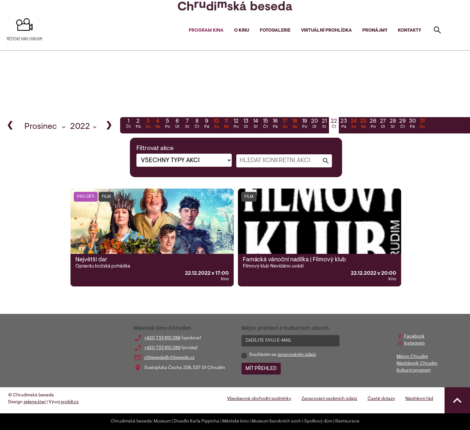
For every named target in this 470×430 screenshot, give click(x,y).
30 (412, 124)
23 (344, 124)
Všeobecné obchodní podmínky (259, 399)
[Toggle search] (437, 31)
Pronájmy (374, 30)
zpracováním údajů (296, 355)
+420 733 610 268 (162, 338)
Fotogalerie (275, 30)
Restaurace (347, 421)
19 (304, 124)
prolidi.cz (70, 402)
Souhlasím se (282, 355)
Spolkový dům (318, 421)
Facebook (414, 336)
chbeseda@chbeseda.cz (169, 358)
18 (295, 124)
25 (363, 124)
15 (265, 124)
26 (373, 124)
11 (226, 124)
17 (285, 124)
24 (353, 124)
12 (236, 124)
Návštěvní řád (419, 399)
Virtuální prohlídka (326, 30)
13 (246, 124)
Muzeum (162, 421)
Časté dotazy (381, 399)
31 (422, 124)
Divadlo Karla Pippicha (196, 421)
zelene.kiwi (35, 402)
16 (275, 124)
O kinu (241, 30)
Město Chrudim (412, 357)
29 (402, 124)
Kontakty (409, 30)
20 (314, 124)
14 (255, 124)
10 (216, 124)
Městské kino (235, 421)
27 (383, 124)
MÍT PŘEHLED (261, 368)
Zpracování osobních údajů (329, 399)
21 (324, 124)
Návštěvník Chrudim (417, 363)
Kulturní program (414, 370)
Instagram (414, 343)
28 (393, 124)
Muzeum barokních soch (276, 421)
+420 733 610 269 (162, 348)
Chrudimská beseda (131, 421)
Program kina (206, 30)
